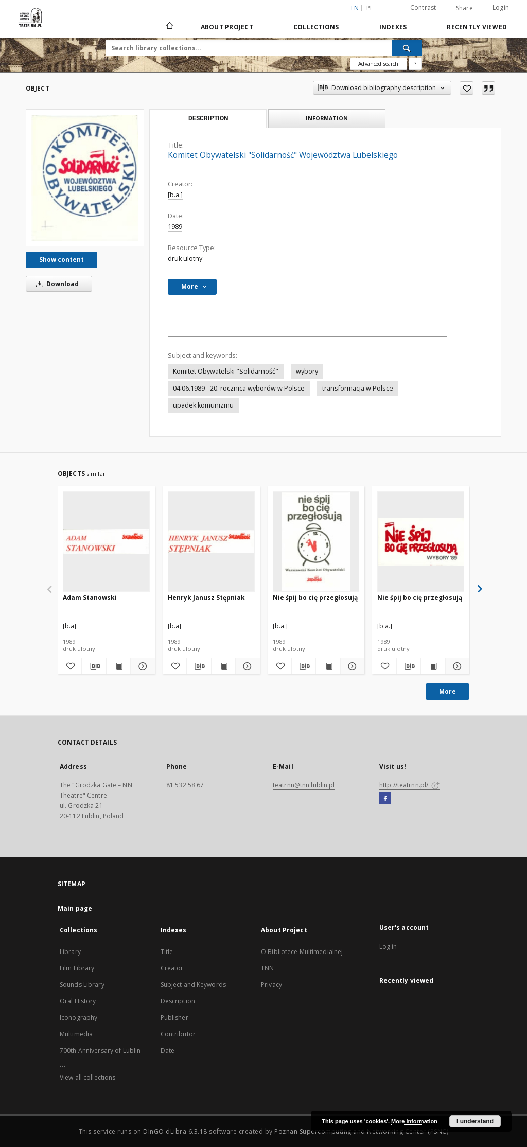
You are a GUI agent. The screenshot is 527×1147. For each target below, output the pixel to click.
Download (55, 284)
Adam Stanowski (90, 597)
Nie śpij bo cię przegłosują (315, 597)
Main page (75, 908)
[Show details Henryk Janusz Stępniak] (246, 666)
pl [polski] (370, 8)
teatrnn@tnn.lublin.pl (304, 785)
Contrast (423, 7)
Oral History (78, 1001)
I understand (475, 1121)
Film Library (77, 968)
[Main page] (169, 26)
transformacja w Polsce (357, 388)
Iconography (78, 1017)
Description (178, 1001)
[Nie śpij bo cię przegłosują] (316, 541)
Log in (388, 946)
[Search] (407, 48)
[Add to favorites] (466, 88)
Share (464, 8)
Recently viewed (477, 27)
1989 (175, 226)
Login (501, 7)
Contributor (178, 1034)
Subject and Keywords (193, 984)
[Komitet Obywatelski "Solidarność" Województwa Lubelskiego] (84, 178)
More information (414, 1121)
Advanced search (378, 63)
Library (70, 951)
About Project (227, 27)
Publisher (174, 1017)
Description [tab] (208, 118)
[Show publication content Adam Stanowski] (118, 666)
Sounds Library (82, 984)
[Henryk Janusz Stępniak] (211, 541)
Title (167, 951)
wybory (307, 371)
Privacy (271, 984)
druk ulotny (185, 258)
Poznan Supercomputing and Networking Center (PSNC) (361, 1131)
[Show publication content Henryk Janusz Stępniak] (223, 666)
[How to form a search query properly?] (415, 64)
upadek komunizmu (203, 405)
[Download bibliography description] (94, 666)
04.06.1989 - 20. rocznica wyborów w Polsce (239, 388)
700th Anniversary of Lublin (100, 1050)
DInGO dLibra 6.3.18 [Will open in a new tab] (175, 1131)
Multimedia (76, 1034)
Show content (61, 259)
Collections (316, 27)
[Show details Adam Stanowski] (141, 666)
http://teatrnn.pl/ (409, 785)
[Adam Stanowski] (106, 541)
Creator (172, 968)
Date (167, 1050)
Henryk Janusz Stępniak (206, 597)
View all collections (87, 1077)
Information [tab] (327, 118)
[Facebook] (385, 798)
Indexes (393, 27)
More (447, 691)
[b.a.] (175, 194)
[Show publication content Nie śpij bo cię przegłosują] (328, 666)
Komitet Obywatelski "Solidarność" (225, 371)
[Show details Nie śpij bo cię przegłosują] (351, 666)
